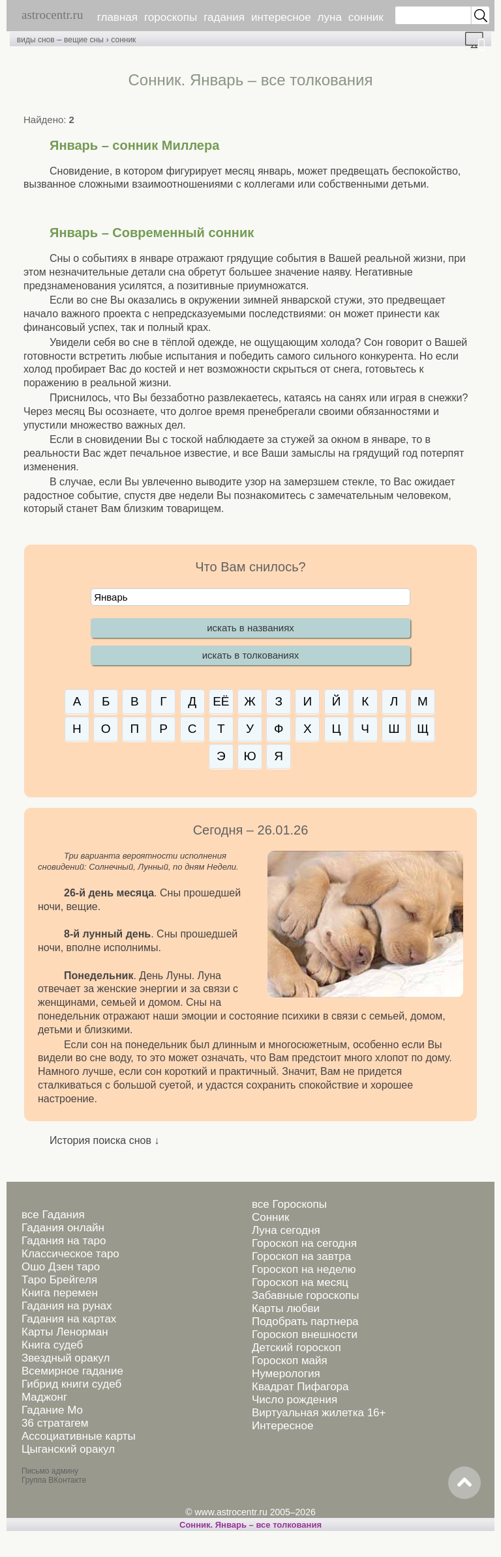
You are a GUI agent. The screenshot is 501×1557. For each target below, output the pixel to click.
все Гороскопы (289, 1204)
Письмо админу (50, 1471)
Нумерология (286, 1373)
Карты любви (286, 1308)
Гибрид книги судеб (71, 1384)
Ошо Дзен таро (61, 1267)
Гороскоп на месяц (300, 1282)
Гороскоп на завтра (301, 1256)
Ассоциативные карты (79, 1436)
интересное (281, 17)
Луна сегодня (286, 1230)
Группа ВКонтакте (54, 1480)
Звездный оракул (66, 1358)
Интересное (282, 1426)
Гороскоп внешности (304, 1334)
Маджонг (44, 1397)
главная (117, 17)
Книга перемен (60, 1293)
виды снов (36, 39)
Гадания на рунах (67, 1306)
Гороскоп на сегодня (304, 1243)
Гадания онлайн (63, 1227)
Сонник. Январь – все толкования (250, 1525)
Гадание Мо (52, 1410)
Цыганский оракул (68, 1449)
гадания (224, 17)
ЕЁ (221, 701)
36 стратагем (55, 1423)
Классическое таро (70, 1254)
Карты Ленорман (65, 1332)
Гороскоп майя (289, 1360)
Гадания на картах (69, 1319)
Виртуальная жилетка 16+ (319, 1413)
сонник (366, 17)
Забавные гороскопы (305, 1295)
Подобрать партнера (305, 1321)
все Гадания (53, 1214)
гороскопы (170, 17)
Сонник (270, 1217)
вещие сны (84, 39)
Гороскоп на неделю (304, 1269)
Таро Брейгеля (59, 1280)
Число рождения (294, 1399)
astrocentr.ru (52, 14)
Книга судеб (52, 1345)
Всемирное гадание (72, 1371)
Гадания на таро (64, 1241)
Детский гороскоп (296, 1347)
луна (330, 17)
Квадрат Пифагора (300, 1386)
